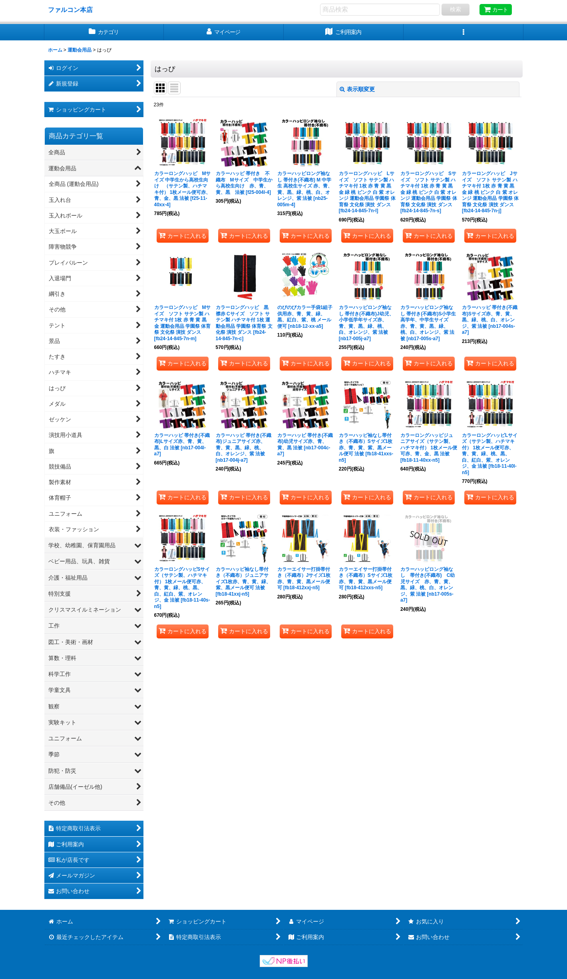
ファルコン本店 (73, 9)
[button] (463, 32)
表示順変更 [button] (357, 89)
